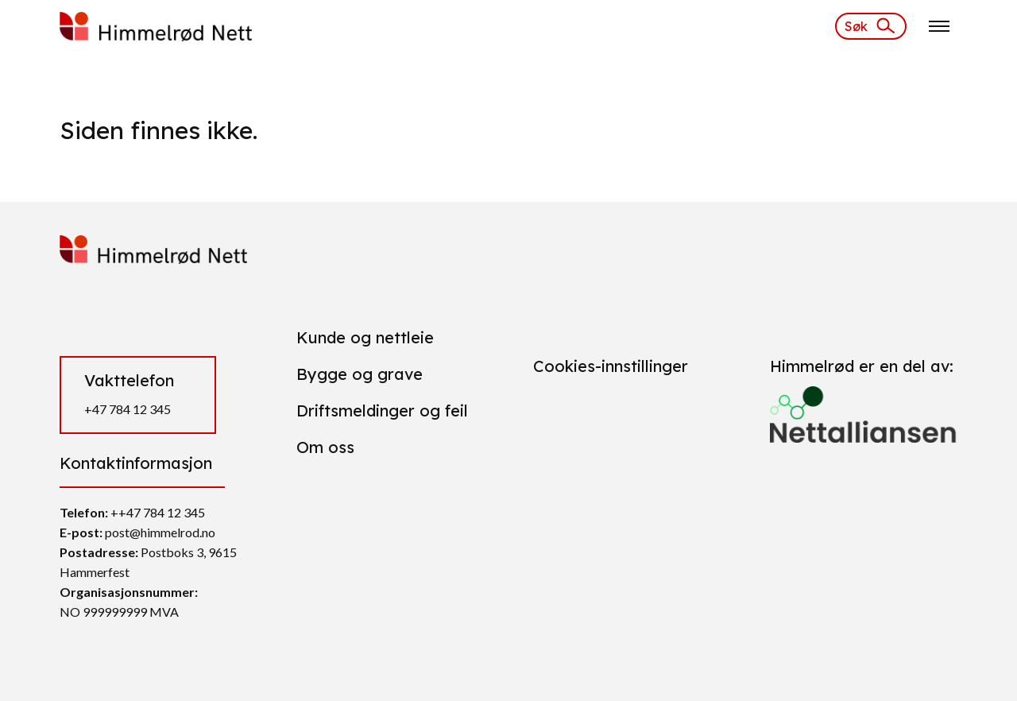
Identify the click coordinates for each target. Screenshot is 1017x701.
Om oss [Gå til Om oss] (325, 447)
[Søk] (871, 26)
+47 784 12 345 (127, 408)
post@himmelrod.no (160, 532)
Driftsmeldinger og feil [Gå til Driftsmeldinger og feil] (382, 410)
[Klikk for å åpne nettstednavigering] (939, 26)
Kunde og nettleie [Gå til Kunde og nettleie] (365, 337)
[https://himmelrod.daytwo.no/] (156, 24)
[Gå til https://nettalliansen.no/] (863, 408)
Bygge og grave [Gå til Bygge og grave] (359, 374)
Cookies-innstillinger (610, 366)
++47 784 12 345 (157, 512)
